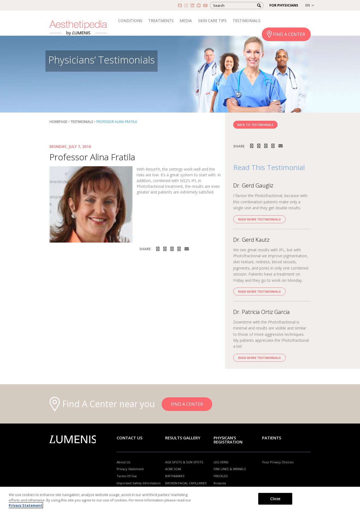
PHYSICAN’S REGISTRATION (228, 440)
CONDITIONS (130, 20)
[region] (180, 499)
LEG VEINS (221, 462)
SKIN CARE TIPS (212, 20)
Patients (271, 437)
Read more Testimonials (259, 219)
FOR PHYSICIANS (283, 5)
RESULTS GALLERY (182, 437)
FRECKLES (221, 476)
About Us (123, 462)
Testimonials (82, 121)
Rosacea (220, 483)
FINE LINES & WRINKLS (230, 469)
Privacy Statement (130, 469)
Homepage (58, 121)
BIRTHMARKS (174, 476)
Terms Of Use (127, 476)
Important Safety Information (139, 483)
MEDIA (186, 20)
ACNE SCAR (173, 469)
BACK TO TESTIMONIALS (255, 125)
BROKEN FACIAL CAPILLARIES (186, 483)
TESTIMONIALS (246, 20)
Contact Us (129, 437)
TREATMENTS (161, 20)
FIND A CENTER (289, 34)
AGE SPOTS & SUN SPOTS (184, 462)
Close (275, 498)
